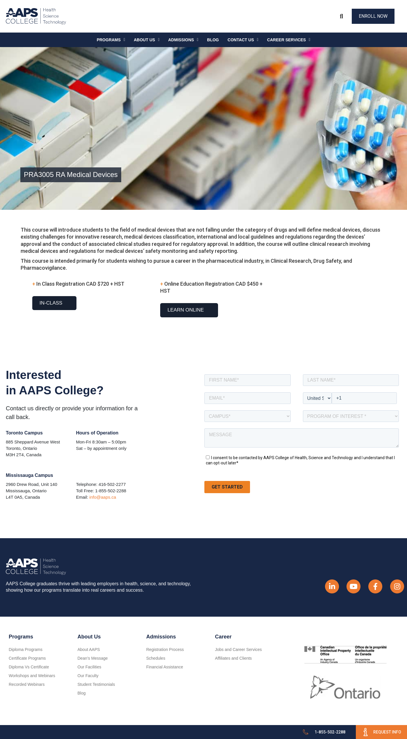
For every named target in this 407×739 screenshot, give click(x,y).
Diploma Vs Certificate (29, 667)
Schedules (155, 658)
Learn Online (185, 310)
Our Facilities (89, 667)
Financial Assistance (164, 667)
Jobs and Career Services (238, 649)
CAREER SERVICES (288, 39)
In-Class (51, 303)
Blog (213, 39)
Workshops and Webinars (32, 675)
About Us (146, 39)
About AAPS (89, 649)
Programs (111, 39)
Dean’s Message (93, 658)
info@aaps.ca (102, 497)
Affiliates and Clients (233, 658)
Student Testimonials (96, 684)
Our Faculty (88, 675)
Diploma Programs (25, 649)
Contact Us (243, 39)
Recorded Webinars (26, 684)
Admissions (183, 39)
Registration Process (165, 649)
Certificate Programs (27, 658)
